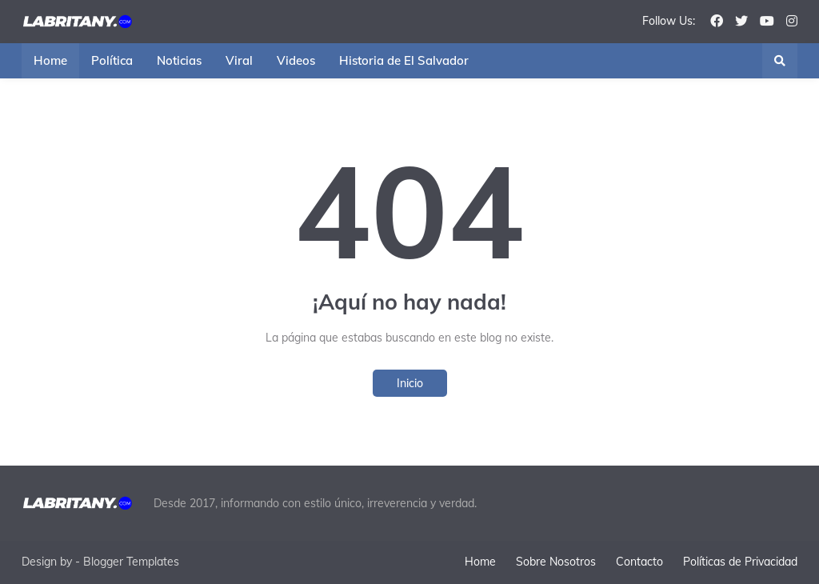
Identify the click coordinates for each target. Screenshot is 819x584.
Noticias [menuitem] (179, 60)
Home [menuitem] (50, 60)
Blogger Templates (131, 561)
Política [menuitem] (112, 60)
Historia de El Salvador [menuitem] (404, 60)
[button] (779, 60)
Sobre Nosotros (556, 561)
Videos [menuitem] (296, 60)
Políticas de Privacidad (740, 561)
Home (480, 561)
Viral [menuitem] (239, 60)
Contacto (639, 561)
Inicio (410, 383)
